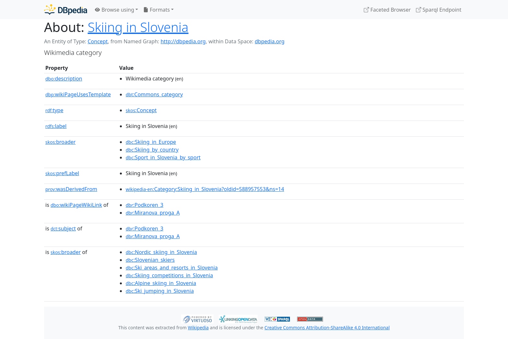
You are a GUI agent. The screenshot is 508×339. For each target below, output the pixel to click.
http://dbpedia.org (183, 41)
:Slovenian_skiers (150, 259)
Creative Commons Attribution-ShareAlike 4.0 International (326, 327)
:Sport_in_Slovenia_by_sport (163, 157)
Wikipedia (198, 327)
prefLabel (62, 173)
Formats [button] (156, 9)
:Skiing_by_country (152, 149)
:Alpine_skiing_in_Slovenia (161, 283)
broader (60, 141)
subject (63, 228)
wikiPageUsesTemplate (78, 94)
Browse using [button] (114, 9)
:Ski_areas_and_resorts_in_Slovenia (172, 267)
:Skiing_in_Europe (151, 141)
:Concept (141, 110)
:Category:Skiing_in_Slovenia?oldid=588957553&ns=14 (205, 189)
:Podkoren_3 (144, 204)
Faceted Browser (387, 9)
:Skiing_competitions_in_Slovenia (169, 275)
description (63, 78)
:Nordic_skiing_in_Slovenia (161, 252)
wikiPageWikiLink (76, 204)
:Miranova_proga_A (153, 212)
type (54, 110)
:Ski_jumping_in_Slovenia (160, 290)
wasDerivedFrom (71, 189)
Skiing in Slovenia (138, 27)
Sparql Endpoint (438, 9)
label (56, 126)
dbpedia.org (269, 41)
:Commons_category (154, 94)
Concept (97, 41)
